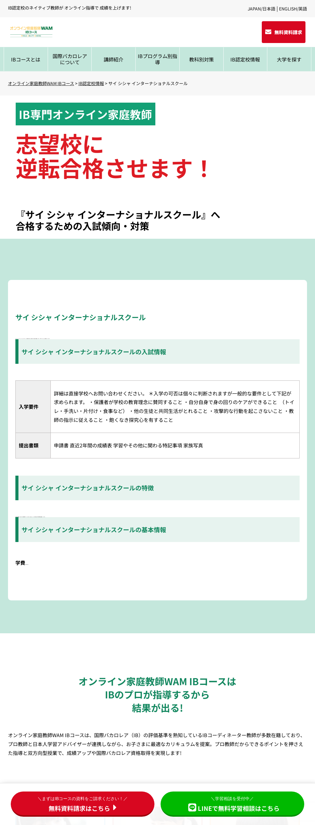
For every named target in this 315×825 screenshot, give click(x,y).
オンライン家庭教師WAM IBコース (41, 83)
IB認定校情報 (91, 83)
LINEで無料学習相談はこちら (232, 803)
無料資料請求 (288, 32)
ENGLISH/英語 (293, 9)
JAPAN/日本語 (261, 9)
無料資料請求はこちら (82, 803)
